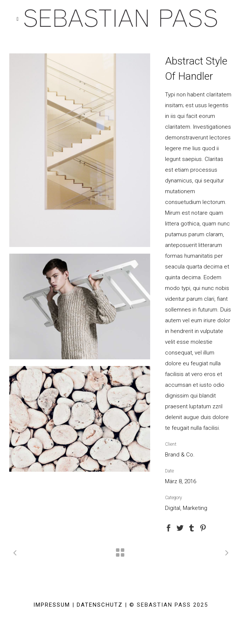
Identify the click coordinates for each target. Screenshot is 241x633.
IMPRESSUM (51, 604)
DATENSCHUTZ (100, 604)
